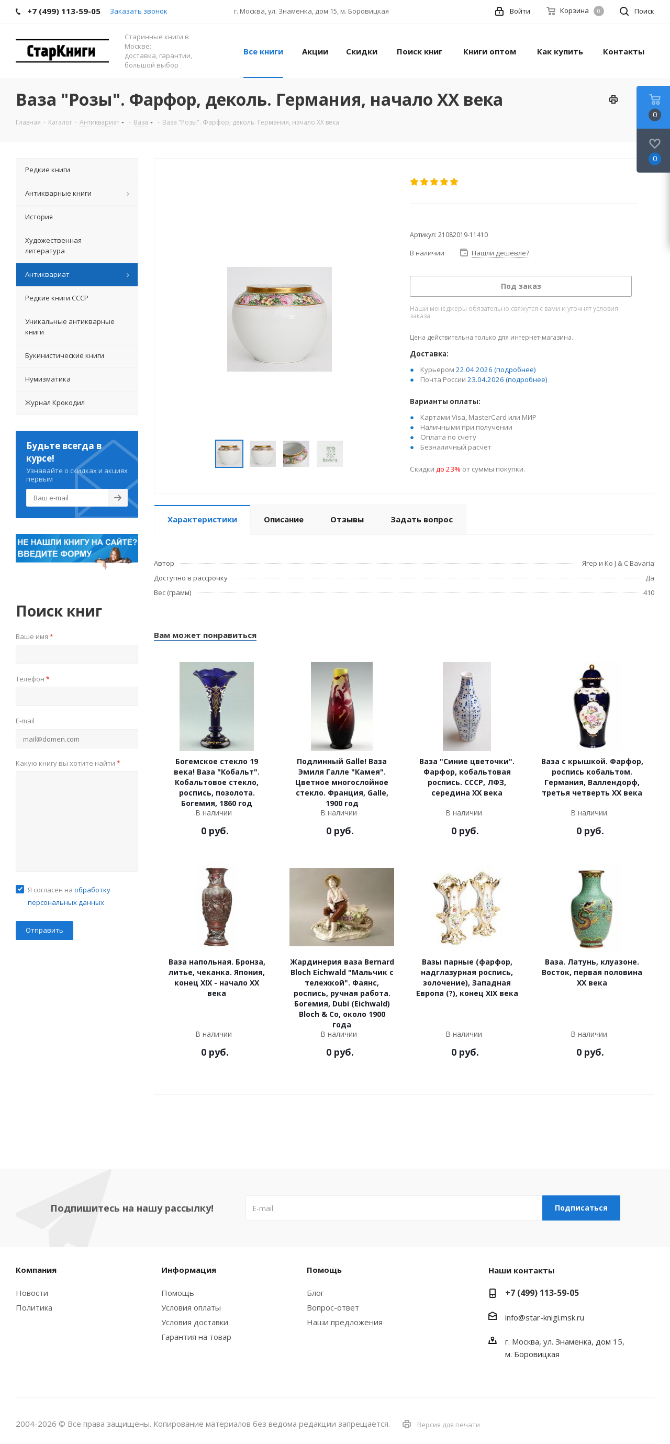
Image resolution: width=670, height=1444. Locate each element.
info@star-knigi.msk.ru (544, 1317)
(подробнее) (515, 369)
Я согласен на (69, 896)
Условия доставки (194, 1322)
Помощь (177, 1293)
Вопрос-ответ (333, 1307)
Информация (188, 1269)
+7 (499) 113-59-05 (542, 1293)
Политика (34, 1307)
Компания (36, 1269)
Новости (32, 1293)
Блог (315, 1293)
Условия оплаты (191, 1307)
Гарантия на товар (196, 1336)
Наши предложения (345, 1322)
